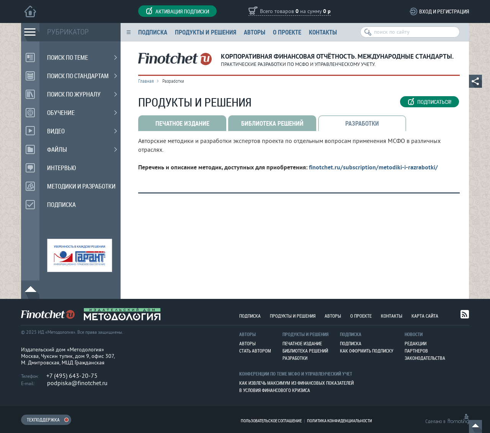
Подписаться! (429, 102)
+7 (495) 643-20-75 (72, 375)
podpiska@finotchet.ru (77, 383)
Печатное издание (302, 343)
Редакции (415, 343)
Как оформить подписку (366, 351)
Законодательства (425, 358)
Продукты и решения (205, 32)
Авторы (254, 32)
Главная (146, 81)
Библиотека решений (305, 351)
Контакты (323, 32)
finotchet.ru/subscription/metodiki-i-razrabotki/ (373, 168)
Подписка (152, 32)
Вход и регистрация (444, 11)
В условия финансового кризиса (274, 390)
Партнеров (416, 351)
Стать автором (255, 351)
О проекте (287, 32)
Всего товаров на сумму (295, 11)
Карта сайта (425, 316)
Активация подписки (177, 11)
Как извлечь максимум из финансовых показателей (296, 383)
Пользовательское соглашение (271, 420)
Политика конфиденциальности (339, 420)
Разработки (295, 358)
